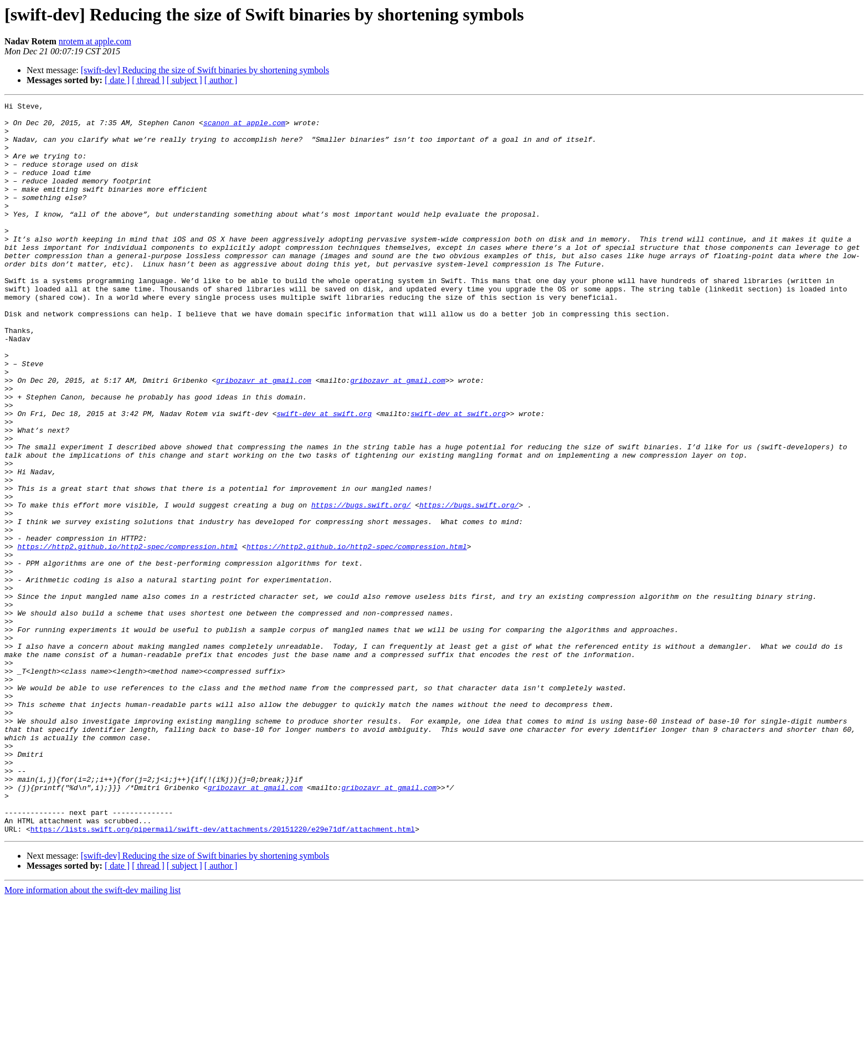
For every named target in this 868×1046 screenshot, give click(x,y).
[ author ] (221, 80)
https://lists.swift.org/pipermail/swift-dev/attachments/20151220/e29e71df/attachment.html (222, 975)
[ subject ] (184, 80)
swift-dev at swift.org (324, 476)
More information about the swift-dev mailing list (92, 1036)
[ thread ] (148, 80)
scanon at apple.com (244, 127)
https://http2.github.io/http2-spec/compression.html (127, 636)
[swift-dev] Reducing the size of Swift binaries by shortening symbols (205, 70)
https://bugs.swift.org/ (360, 586)
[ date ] (117, 80)
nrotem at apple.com (95, 41)
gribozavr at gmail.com (263, 437)
